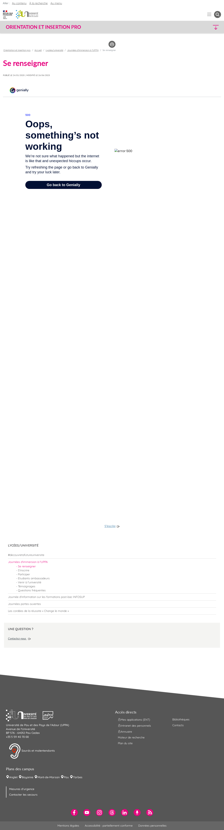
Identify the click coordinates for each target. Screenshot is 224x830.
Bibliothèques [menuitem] (180, 719)
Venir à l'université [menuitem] (29, 582)
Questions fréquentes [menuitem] (32, 590)
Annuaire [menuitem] (125, 731)
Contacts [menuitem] (178, 725)
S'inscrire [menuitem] (23, 570)
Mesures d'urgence (21, 789)
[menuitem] (112, 555)
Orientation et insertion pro (17, 50)
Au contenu (19, 3)
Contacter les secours (23, 794)
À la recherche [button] (38, 3)
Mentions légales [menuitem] (68, 825)
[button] (194, 27)
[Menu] (209, 14)
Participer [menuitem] (24, 574)
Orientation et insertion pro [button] (43, 27)
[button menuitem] (217, 14)
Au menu (56, 3)
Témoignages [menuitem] (26, 586)
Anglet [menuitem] (13, 777)
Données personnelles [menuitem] (152, 825)
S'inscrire (110, 526)
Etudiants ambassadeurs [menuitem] (34, 578)
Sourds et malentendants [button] (32, 751)
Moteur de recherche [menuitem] (131, 737)
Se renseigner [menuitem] (27, 566)
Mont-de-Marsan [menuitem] (48, 777)
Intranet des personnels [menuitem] (134, 725)
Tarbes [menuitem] (77, 777)
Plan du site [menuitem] (125, 743)
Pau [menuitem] (66, 777)
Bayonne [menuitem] (27, 777)
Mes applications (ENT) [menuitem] (134, 719)
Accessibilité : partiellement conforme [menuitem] (109, 825)
